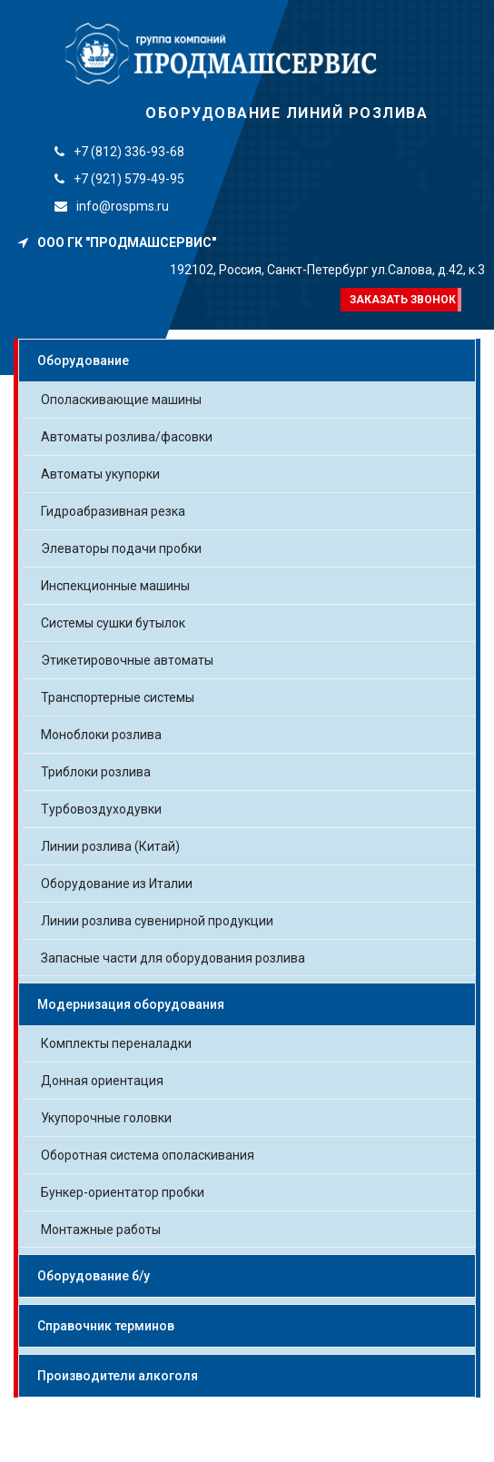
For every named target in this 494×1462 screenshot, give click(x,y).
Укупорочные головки (106, 1118)
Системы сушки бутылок (113, 623)
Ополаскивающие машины (121, 399)
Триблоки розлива (96, 772)
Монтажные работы (101, 1229)
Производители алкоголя (117, 1375)
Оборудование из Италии (117, 883)
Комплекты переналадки (116, 1043)
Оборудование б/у (93, 1276)
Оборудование (83, 360)
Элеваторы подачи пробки (121, 548)
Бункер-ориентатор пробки (122, 1192)
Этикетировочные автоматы (127, 660)
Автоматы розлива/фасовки (126, 437)
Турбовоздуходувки (101, 809)
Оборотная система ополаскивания (147, 1155)
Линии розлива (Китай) (110, 846)
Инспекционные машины (115, 585)
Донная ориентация (102, 1080)
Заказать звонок (403, 299)
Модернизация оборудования (130, 1004)
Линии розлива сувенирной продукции (157, 921)
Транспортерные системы (117, 697)
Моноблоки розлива (101, 734)
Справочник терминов (105, 1326)
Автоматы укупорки (100, 474)
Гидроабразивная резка (113, 511)
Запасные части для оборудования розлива (173, 958)
